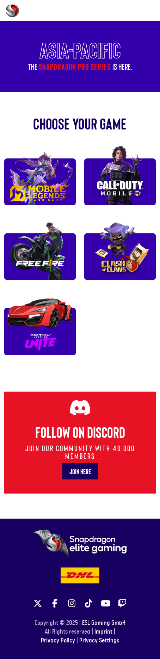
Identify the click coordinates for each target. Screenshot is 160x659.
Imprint (103, 631)
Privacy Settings (99, 640)
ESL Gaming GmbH (103, 623)
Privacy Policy (58, 640)
